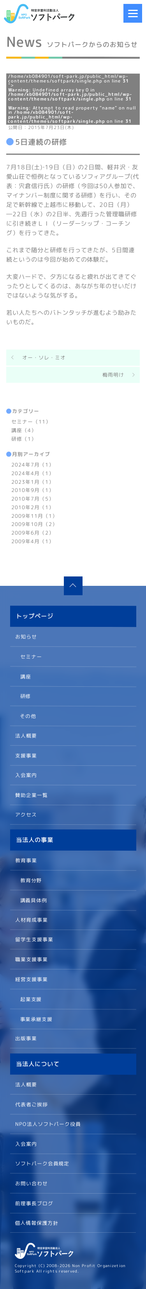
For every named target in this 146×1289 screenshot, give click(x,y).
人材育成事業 (31, 919)
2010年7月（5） (32, 498)
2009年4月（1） (32, 541)
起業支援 (31, 998)
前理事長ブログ (34, 1202)
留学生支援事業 (34, 939)
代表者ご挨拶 (31, 1104)
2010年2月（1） (32, 507)
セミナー (31, 656)
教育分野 (31, 879)
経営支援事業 (31, 978)
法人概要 (26, 735)
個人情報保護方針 (36, 1222)
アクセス (26, 814)
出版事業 (26, 1038)
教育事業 (26, 860)
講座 (25, 675)
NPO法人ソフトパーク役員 (48, 1123)
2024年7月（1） (32, 464)
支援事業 (26, 755)
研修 (25, 695)
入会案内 (26, 774)
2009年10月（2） (34, 524)
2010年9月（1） (32, 490)
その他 (28, 715)
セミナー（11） (31, 421)
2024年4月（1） (32, 473)
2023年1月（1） (32, 481)
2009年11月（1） (34, 515)
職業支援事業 (31, 959)
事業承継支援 (36, 1018)
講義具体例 (33, 899)
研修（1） (24, 438)
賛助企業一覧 (31, 794)
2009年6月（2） (32, 532)
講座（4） (24, 429)
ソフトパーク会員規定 (42, 1163)
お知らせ (26, 636)
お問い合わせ (31, 1183)
